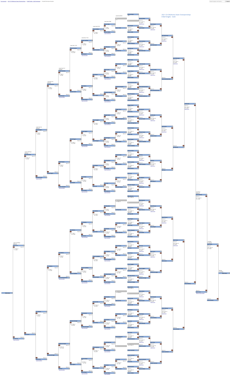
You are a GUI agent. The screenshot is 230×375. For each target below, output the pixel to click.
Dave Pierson (130, 207)
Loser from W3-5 (85, 373)
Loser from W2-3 (107, 328)
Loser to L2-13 (141, 92)
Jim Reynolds (130, 214)
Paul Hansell (130, 304)
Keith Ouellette (131, 162)
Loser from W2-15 (107, 56)
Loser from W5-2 (39, 360)
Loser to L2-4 (141, 296)
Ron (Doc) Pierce (131, 275)
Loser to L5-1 (175, 63)
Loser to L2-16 (141, 23)
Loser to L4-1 (164, 222)
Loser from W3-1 (85, 191)
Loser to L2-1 (141, 364)
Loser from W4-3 (62, 97)
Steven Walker (131, 373)
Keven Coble (130, 32)
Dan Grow (130, 332)
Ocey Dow (130, 361)
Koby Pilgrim (130, 219)
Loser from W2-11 (107, 147)
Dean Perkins (130, 241)
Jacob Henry (130, 316)
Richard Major (131, 14)
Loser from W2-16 (107, 33)
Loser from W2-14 (107, 78)
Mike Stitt (130, 321)
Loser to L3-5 (153, 347)
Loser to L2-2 (141, 342)
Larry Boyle (130, 236)
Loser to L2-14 (141, 69)
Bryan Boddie (131, 77)
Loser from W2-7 (107, 238)
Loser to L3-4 (153, 29)
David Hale (130, 225)
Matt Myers (130, 309)
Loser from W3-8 (85, 237)
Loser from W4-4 (62, 188)
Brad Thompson (131, 94)
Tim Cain (129, 248)
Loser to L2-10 (141, 160)
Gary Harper (130, 25)
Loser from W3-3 (85, 100)
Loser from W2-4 (107, 306)
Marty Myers (130, 287)
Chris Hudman (131, 37)
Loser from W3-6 (85, 328)
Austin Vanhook (131, 355)
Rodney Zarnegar (131, 282)
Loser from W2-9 (107, 192)
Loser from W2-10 (107, 169)
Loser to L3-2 (153, 120)
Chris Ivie (130, 173)
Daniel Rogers (131, 139)
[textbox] (217, 1)
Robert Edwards (131, 230)
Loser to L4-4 (164, 131)
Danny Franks (131, 150)
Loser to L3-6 (153, 302)
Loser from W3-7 (85, 282)
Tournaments (3, 1)
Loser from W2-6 (107, 260)
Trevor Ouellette (131, 145)
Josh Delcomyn (131, 54)
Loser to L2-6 (141, 251)
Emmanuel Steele (131, 270)
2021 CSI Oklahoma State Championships (16, 1)
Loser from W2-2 (107, 351)
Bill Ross (129, 157)
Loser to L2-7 (141, 228)
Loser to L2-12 (141, 114)
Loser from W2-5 (107, 283)
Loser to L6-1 (187, 109)
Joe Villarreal (130, 48)
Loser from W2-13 (107, 101)
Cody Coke (130, 134)
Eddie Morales (131, 366)
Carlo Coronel (131, 66)
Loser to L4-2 (164, 313)
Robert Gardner (131, 350)
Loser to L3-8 (153, 211)
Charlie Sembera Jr (132, 100)
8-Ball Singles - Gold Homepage (33, 1)
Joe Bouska (130, 111)
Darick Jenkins (131, 168)
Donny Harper (131, 116)
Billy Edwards (130, 196)
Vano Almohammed (132, 82)
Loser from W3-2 (85, 146)
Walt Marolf (130, 191)
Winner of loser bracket (200, 293)
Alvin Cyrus (130, 259)
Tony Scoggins (131, 264)
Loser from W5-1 (39, 178)
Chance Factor (131, 128)
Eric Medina (130, 179)
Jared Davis (130, 253)
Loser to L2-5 (141, 273)
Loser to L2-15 (141, 46)
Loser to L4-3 (164, 41)
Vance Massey (131, 327)
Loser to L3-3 (153, 75)
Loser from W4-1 (62, 279)
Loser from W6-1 (16, 340)
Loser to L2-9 (141, 183)
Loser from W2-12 (107, 124)
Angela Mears (131, 71)
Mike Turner (130, 59)
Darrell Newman (131, 339)
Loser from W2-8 (107, 215)
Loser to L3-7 (153, 256)
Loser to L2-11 (141, 137)
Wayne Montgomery (132, 123)
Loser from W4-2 (62, 370)
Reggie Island (130, 105)
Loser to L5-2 (175, 245)
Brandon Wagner (131, 184)
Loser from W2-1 (107, 374)
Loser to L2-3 (141, 319)
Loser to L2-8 (141, 205)
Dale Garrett (130, 298)
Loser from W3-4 (85, 55)
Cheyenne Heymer (132, 89)
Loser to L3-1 (153, 166)
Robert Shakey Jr (131, 43)
